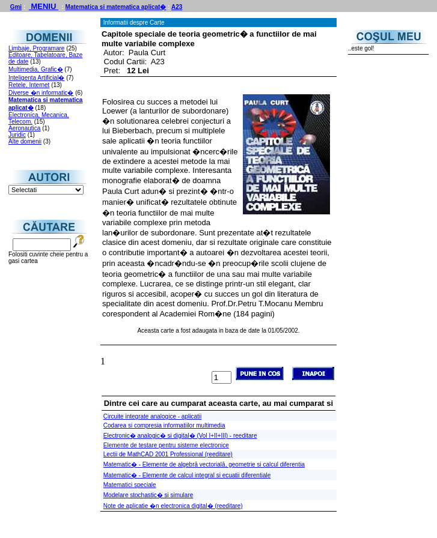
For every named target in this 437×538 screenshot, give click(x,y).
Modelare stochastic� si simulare (148, 495)
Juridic (17, 134)
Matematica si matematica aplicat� (116, 7)
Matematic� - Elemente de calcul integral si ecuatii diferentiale (186, 475)
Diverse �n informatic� (40, 92)
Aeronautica (24, 128)
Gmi (16, 7)
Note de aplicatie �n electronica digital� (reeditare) (173, 506)
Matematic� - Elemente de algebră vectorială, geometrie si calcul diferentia (204, 464)
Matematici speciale (129, 485)
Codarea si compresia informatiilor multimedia (164, 425)
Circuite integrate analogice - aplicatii (152, 416)
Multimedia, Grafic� (35, 69)
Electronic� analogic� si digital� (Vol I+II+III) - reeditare (180, 435)
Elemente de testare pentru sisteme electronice (166, 445)
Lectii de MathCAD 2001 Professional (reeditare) (168, 454)
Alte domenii (24, 141)
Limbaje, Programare (36, 48)
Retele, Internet (28, 85)
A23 (176, 7)
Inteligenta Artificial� (36, 77)
